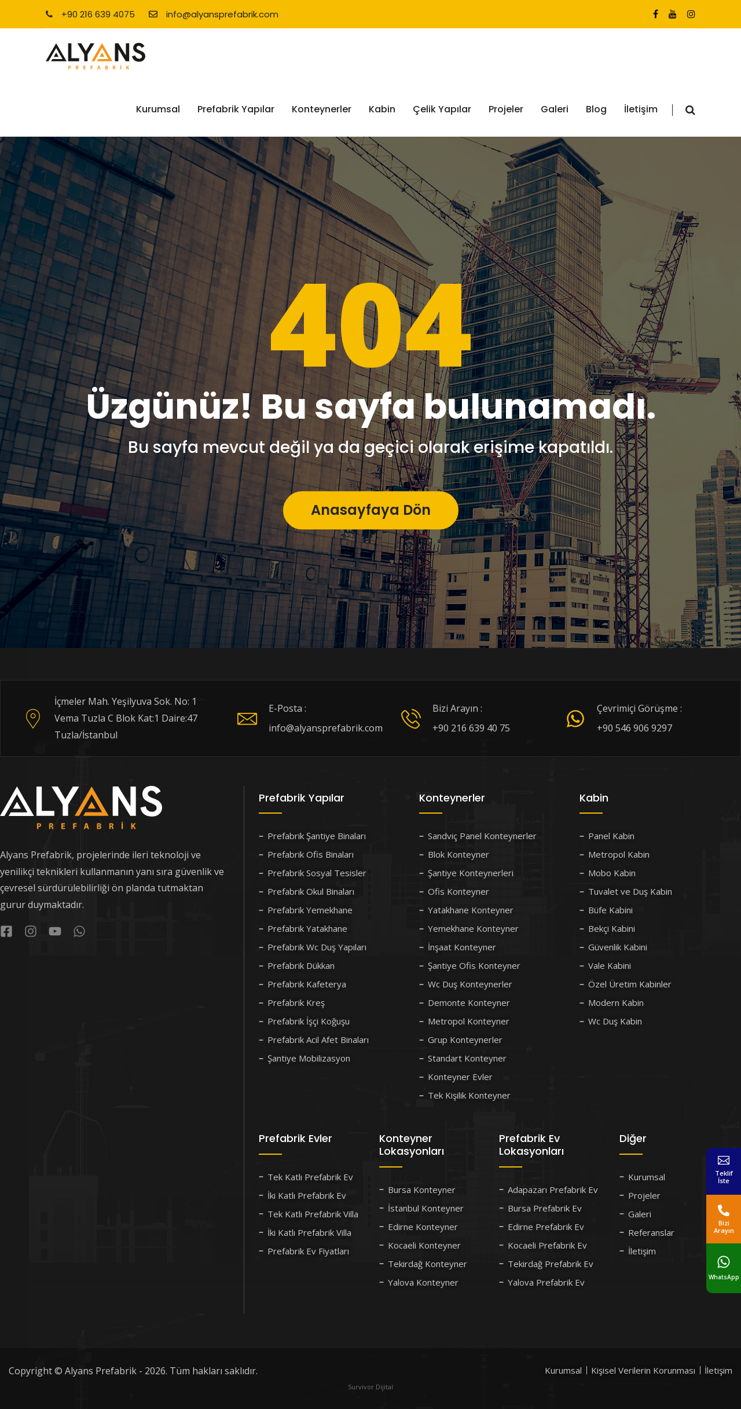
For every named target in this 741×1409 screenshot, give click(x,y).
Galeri (554, 109)
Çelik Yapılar (442, 109)
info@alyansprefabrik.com (213, 14)
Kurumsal (158, 109)
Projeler (506, 109)
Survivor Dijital (370, 1386)
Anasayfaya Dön (371, 538)
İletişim (641, 109)
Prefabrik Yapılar (235, 109)
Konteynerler (321, 109)
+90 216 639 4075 (90, 14)
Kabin (382, 109)
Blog (596, 109)
